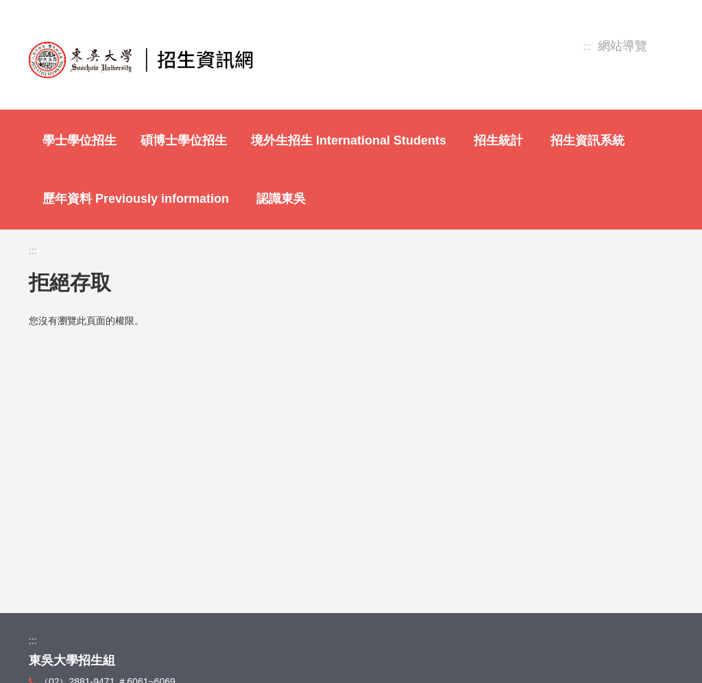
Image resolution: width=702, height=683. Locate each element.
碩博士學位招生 (184, 140)
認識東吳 (281, 199)
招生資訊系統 (587, 140)
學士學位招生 (80, 140)
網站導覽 (622, 46)
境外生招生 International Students (348, 140)
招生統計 (498, 140)
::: (587, 46)
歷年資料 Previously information (136, 199)
